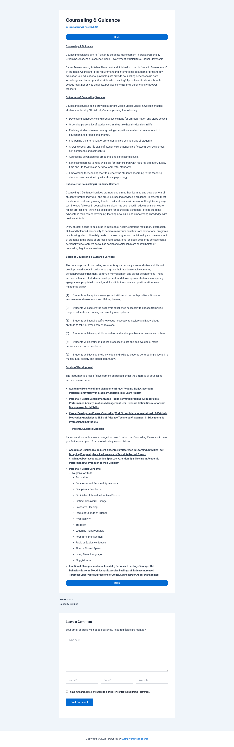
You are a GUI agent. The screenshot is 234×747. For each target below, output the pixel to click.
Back (117, 37)
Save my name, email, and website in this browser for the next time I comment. (110, 694)
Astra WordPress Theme (135, 738)
